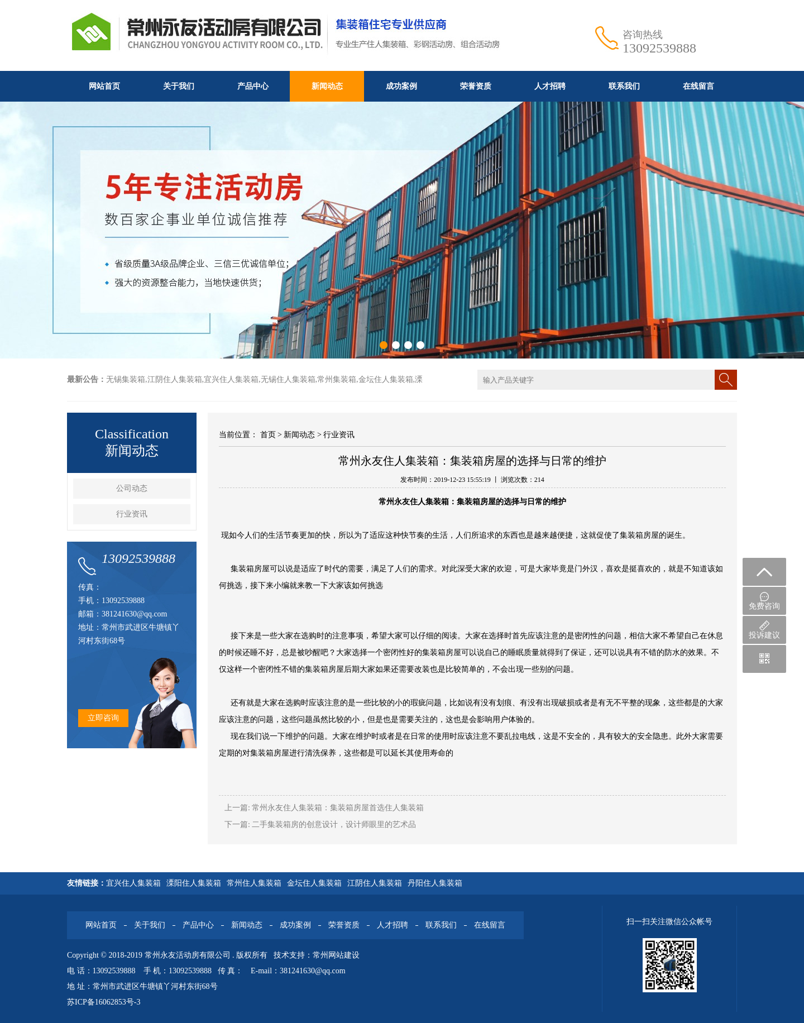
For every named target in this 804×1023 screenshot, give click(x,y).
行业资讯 (131, 514)
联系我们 (624, 86)
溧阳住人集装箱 (193, 883)
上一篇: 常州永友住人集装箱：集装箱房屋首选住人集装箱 (324, 808)
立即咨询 (103, 718)
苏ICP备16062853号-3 (103, 1002)
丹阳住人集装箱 (435, 883)
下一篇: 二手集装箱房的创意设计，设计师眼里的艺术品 (320, 824)
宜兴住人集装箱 (133, 883)
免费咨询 (764, 601)
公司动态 (131, 488)
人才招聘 (550, 86)
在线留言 (698, 86)
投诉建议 (764, 629)
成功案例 (401, 86)
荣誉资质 (475, 86)
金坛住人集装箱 (314, 883)
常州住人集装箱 (254, 883)
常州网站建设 (336, 955)
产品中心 (253, 86)
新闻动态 (327, 86)
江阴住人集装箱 (374, 883)
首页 (268, 435)
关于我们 (178, 86)
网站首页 (104, 86)
